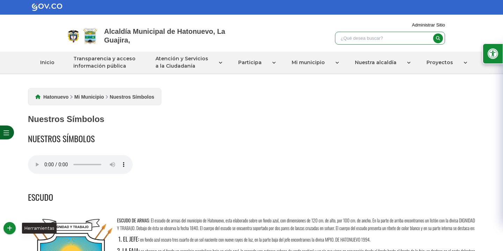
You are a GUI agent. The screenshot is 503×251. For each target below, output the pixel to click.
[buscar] (438, 38)
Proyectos (440, 62)
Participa (250, 62)
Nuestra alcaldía (375, 62)
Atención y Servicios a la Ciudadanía (181, 62)
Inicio (47, 62)
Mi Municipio (89, 97)
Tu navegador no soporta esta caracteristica (80, 164)
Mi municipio (308, 62)
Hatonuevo (55, 97)
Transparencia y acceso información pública (104, 62)
